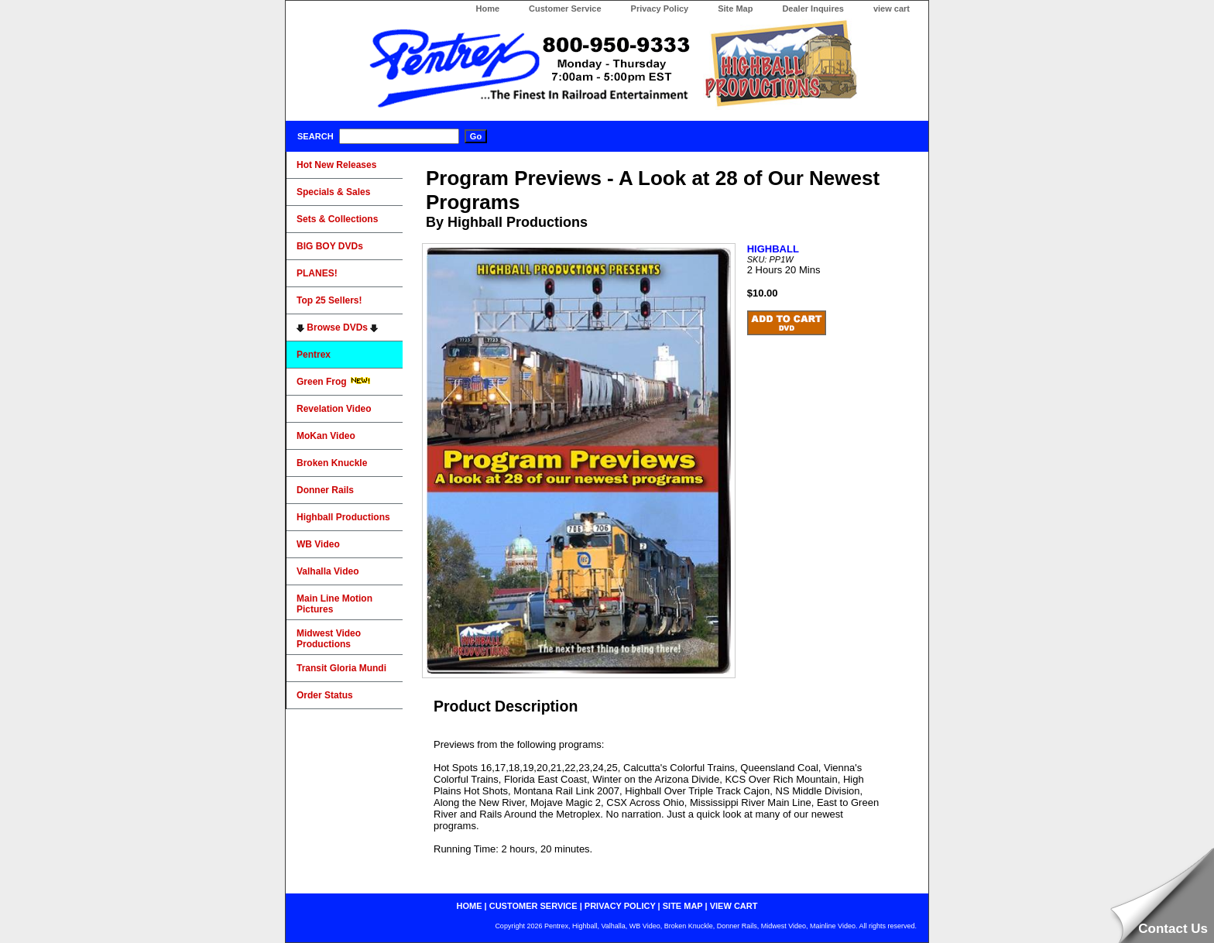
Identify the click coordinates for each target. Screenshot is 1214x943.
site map (683, 905)
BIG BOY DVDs (330, 246)
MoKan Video (326, 435)
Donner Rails (325, 490)
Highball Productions (343, 517)
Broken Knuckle (332, 463)
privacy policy (620, 905)
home (469, 905)
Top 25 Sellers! (329, 300)
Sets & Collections (337, 219)
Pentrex (314, 354)
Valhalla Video (327, 571)
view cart (891, 8)
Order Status (325, 695)
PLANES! (317, 273)
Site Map (735, 8)
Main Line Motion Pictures (334, 604)
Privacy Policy (660, 8)
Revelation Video (334, 408)
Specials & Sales (333, 192)
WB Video (318, 544)
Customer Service (565, 8)
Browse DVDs (337, 327)
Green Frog (334, 381)
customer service (533, 905)
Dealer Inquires (812, 8)
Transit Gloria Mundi (341, 668)
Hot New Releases (336, 164)
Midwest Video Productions (329, 639)
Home (487, 8)
